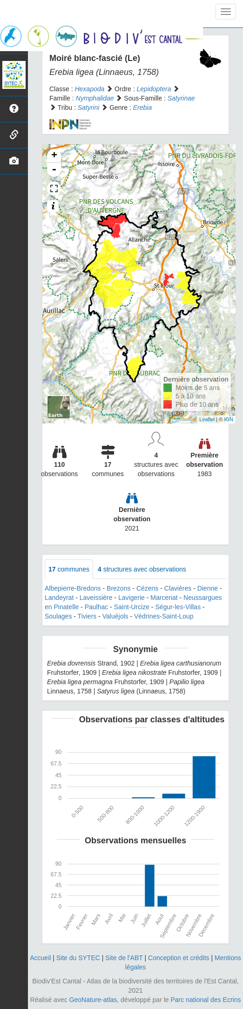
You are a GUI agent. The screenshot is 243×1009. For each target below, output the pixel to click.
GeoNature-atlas (93, 999)
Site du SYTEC (78, 958)
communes (68, 569)
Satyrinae (181, 98)
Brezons (118, 588)
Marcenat (163, 597)
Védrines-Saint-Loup (164, 616)
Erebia (142, 107)
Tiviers (87, 616)
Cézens (147, 588)
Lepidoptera (154, 89)
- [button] (54, 170)
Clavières (177, 588)
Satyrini (89, 107)
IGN (228, 419)
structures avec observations (142, 569)
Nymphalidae (95, 98)
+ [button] (54, 156)
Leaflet (207, 419)
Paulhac (96, 607)
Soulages (58, 616)
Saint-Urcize (131, 607)
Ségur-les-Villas (178, 607)
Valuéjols (115, 616)
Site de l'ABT (123, 958)
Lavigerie (131, 597)
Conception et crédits (178, 958)
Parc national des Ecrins (206, 999)
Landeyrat (59, 597)
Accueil (40, 958)
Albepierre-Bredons (73, 588)
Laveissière (96, 597)
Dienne (207, 588)
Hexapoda (89, 89)
